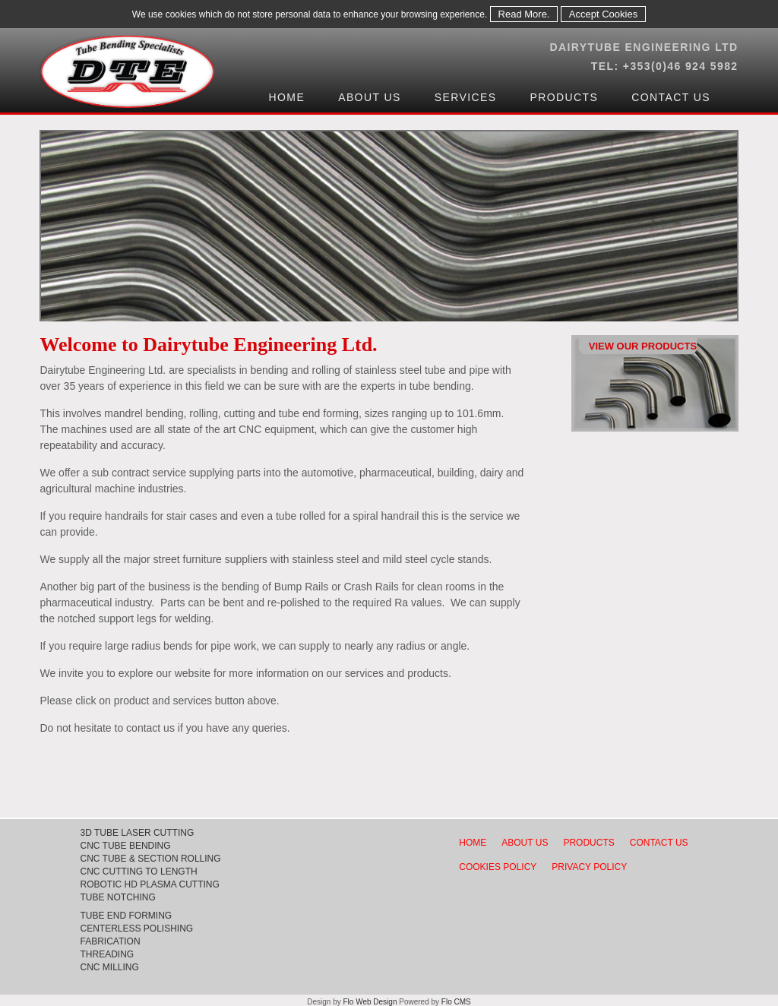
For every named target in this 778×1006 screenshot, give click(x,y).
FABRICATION (110, 941)
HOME (472, 842)
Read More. (524, 14)
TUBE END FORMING (126, 915)
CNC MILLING (109, 967)
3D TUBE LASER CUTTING (137, 832)
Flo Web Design (371, 1002)
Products (564, 97)
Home (287, 97)
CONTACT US (659, 842)
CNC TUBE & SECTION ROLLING (150, 858)
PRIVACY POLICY (589, 867)
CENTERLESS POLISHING (136, 928)
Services (466, 97)
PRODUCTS (588, 842)
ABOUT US (524, 842)
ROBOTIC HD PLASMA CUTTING (149, 884)
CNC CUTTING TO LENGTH (138, 871)
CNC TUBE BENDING (125, 845)
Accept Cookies (603, 14)
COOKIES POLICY (497, 867)
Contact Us (670, 97)
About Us (369, 97)
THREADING (107, 954)
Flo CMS (456, 1002)
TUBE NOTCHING (117, 897)
